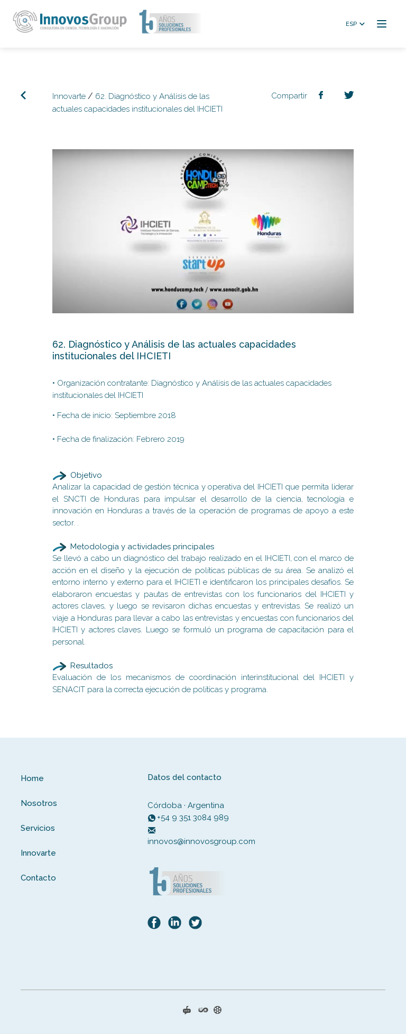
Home (32, 778)
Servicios (38, 828)
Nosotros (39, 803)
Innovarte (69, 96)
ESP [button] (351, 24)
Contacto (38, 878)
